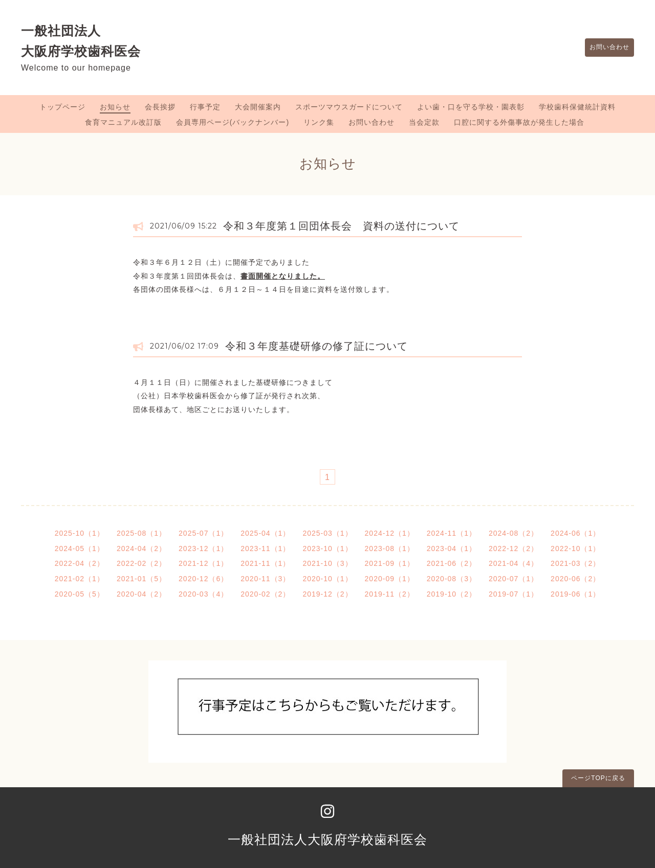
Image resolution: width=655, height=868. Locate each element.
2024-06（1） (575, 533)
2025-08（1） (141, 533)
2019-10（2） (451, 594)
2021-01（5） (141, 579)
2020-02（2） (265, 594)
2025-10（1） (79, 533)
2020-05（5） (79, 594)
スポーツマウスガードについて (349, 107)
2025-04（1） (265, 533)
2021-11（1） (265, 563)
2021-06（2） (451, 563)
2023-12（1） (203, 548)
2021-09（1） (389, 563)
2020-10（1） (327, 579)
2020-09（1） (389, 579)
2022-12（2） (513, 548)
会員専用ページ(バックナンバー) (232, 122)
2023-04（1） (451, 548)
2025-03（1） (327, 533)
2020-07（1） (513, 579)
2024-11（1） (451, 533)
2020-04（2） (141, 594)
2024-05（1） (79, 548)
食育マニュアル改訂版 (123, 122)
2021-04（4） (513, 563)
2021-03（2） (575, 563)
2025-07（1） (203, 533)
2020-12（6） (203, 579)
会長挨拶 (160, 107)
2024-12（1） (389, 533)
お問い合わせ (605, 47)
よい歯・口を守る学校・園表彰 (471, 107)
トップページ (62, 107)
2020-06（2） (575, 579)
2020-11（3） (265, 579)
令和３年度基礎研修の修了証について (316, 346)
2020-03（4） (203, 594)
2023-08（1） (389, 548)
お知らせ (115, 107)
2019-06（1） (575, 594)
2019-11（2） (389, 594)
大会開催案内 (258, 107)
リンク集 (318, 122)
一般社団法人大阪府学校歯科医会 (327, 839)
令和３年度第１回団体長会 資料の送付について (341, 226)
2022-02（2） (141, 563)
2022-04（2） (79, 563)
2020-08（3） (451, 579)
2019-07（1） (513, 594)
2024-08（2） (513, 533)
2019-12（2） (327, 594)
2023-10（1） (327, 548)
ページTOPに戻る (598, 778)
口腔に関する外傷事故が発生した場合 (519, 122)
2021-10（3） (327, 563)
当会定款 (424, 122)
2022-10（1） (575, 548)
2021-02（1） (79, 579)
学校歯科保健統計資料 (577, 107)
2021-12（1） (203, 563)
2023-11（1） (265, 548)
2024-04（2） (141, 548)
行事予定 (205, 107)
